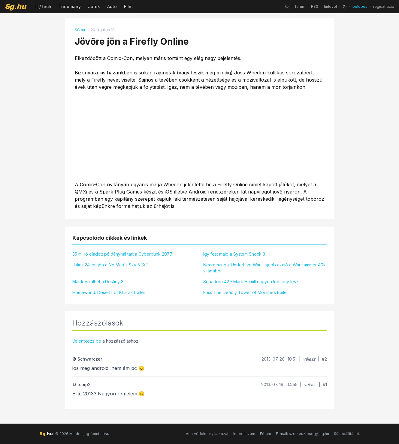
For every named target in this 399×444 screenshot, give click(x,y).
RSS (314, 6)
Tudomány (70, 6)
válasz (309, 359)
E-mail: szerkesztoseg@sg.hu (302, 433)
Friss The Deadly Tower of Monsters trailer (245, 292)
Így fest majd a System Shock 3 (234, 253)
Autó (112, 6)
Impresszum (244, 433)
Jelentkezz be (86, 341)
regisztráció (383, 6)
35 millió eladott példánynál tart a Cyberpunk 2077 (122, 253)
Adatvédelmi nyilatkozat (207, 433)
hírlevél (330, 6)
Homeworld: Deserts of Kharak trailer (108, 292)
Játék (94, 6)
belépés (359, 6)
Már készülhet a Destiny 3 (97, 281)
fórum (300, 6)
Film (128, 6)
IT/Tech (43, 6)
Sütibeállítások (347, 433)
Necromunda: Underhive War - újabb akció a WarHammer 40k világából (264, 267)
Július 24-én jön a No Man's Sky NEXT (110, 264)
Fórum (265, 433)
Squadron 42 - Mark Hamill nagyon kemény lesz (250, 281)
